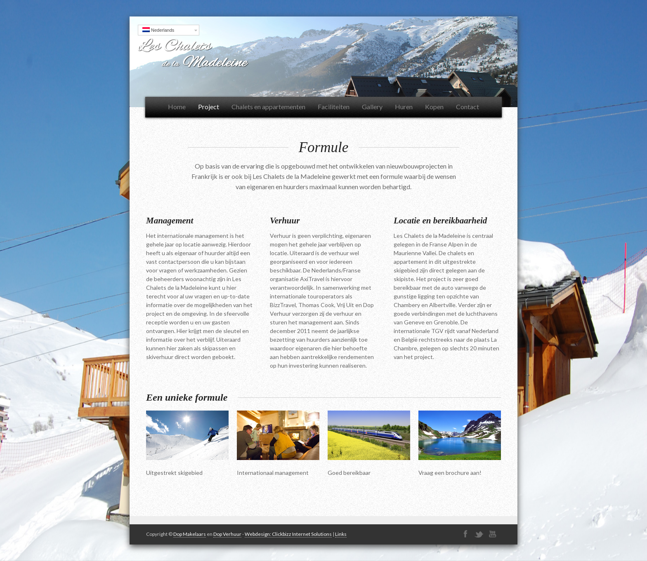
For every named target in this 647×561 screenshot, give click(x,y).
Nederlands (158, 30)
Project (208, 106)
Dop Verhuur (227, 534)
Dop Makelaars (189, 534)
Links (341, 534)
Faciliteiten (333, 106)
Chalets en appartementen (268, 106)
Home (177, 106)
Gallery (372, 106)
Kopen (434, 106)
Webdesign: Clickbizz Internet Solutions (288, 534)
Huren (404, 106)
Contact (467, 106)
